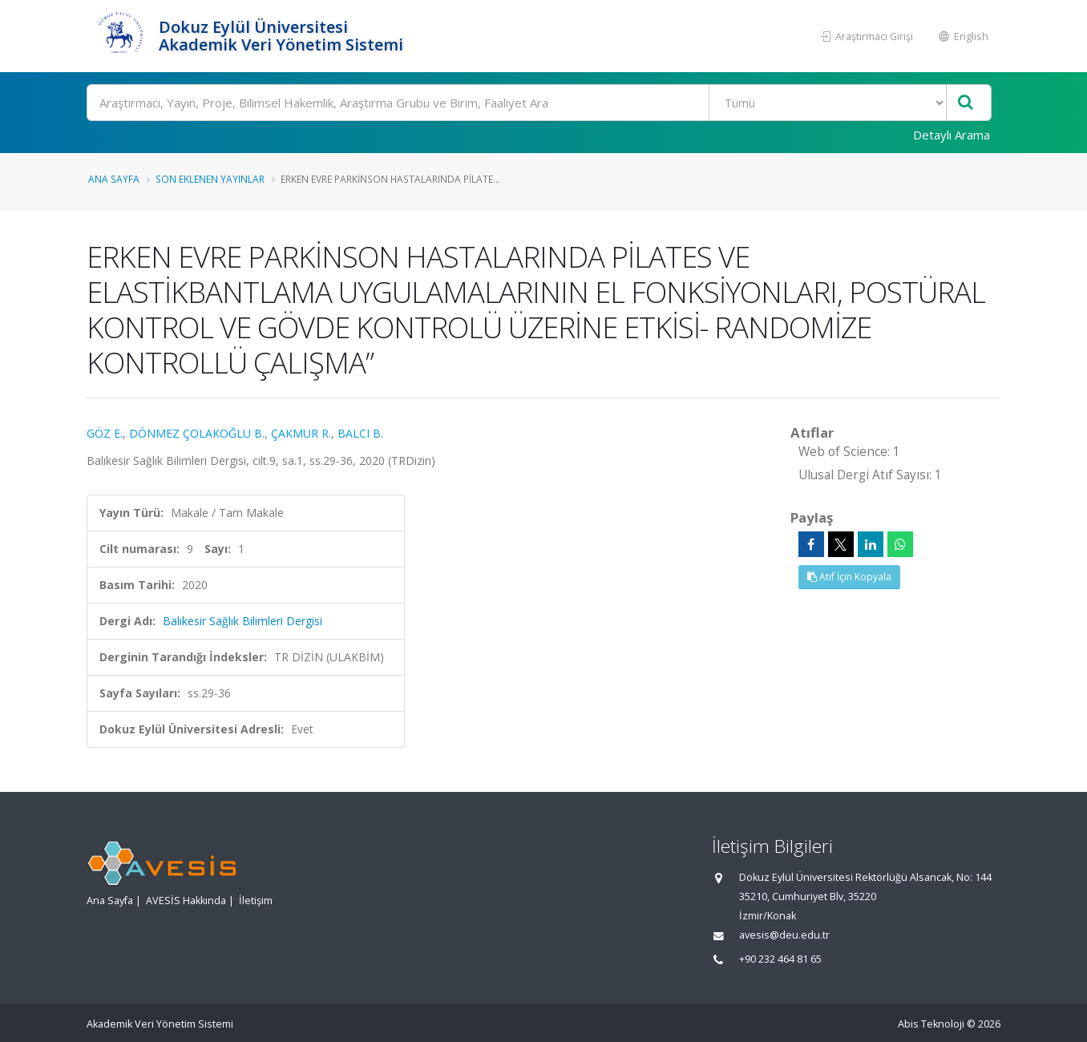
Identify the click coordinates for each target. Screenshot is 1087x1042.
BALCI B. (360, 433)
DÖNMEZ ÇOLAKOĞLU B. (197, 433)
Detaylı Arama (951, 135)
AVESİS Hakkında (186, 900)
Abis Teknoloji (931, 1024)
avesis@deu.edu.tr (784, 935)
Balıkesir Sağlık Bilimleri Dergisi (242, 620)
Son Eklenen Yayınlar (210, 178)
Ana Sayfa (113, 178)
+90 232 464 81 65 (780, 959)
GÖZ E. (105, 433)
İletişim (256, 900)
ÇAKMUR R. (301, 433)
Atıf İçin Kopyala (849, 577)
